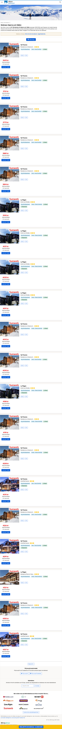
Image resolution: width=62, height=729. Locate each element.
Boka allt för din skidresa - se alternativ (31, 727)
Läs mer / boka (5, 67)
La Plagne (23, 200)
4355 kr (6, 619)
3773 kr (6, 122)
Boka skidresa (5, 22)
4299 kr (6, 557)
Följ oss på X (24, 673)
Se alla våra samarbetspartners (31, 712)
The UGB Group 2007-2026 (53, 719)
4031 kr (6, 246)
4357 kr (6, 650)
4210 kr (5, 495)
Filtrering (31, 39)
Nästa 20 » (31, 664)
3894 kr (6, 184)
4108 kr (5, 402)
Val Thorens (23, 45)
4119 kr (5, 433)
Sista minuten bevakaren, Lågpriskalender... (35, 34)
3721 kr (5, 91)
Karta (22, 55)
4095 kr (6, 371)
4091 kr (5, 308)
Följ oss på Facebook (35, 673)
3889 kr (6, 153)
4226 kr (6, 526)
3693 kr (6, 60)
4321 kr (5, 588)
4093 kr (6, 339)
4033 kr (6, 277)
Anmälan (37, 685)
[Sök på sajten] (60, 2)
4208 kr (6, 464)
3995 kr (6, 215)
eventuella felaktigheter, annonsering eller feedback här (13, 717)
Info (26, 55)
